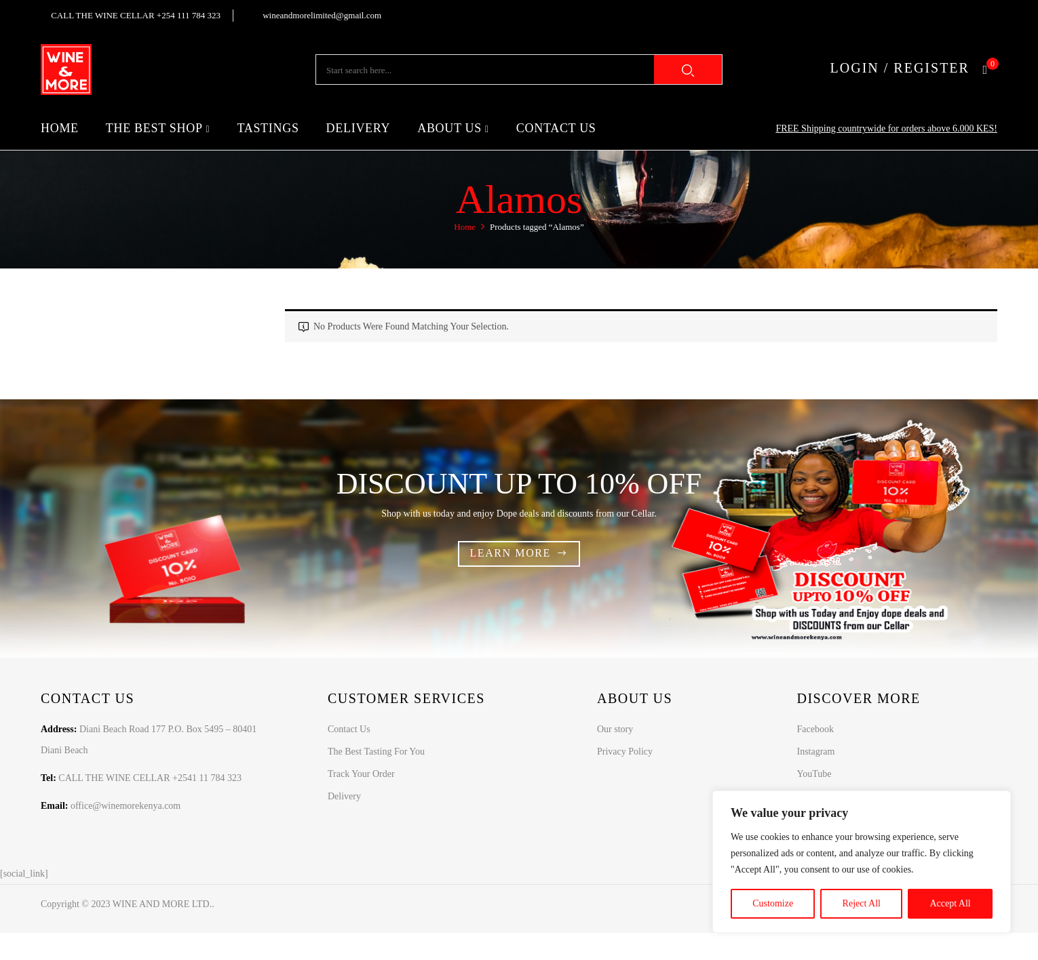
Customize (772, 903)
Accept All (949, 903)
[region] (861, 862)
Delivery (344, 796)
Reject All (862, 903)
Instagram (815, 751)
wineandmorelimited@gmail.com (322, 15)
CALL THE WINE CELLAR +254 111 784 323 (135, 15)
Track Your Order (361, 774)
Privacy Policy (625, 751)
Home (465, 227)
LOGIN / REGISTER (899, 67)
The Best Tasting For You (376, 751)
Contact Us (349, 729)
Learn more (510, 553)
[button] (989, 69)
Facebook (814, 729)
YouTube (813, 774)
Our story (615, 729)
